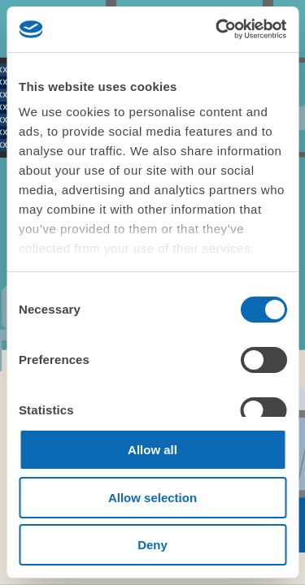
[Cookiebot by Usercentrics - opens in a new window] (217, 29)
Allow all (152, 450)
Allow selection (152, 498)
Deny (152, 545)
